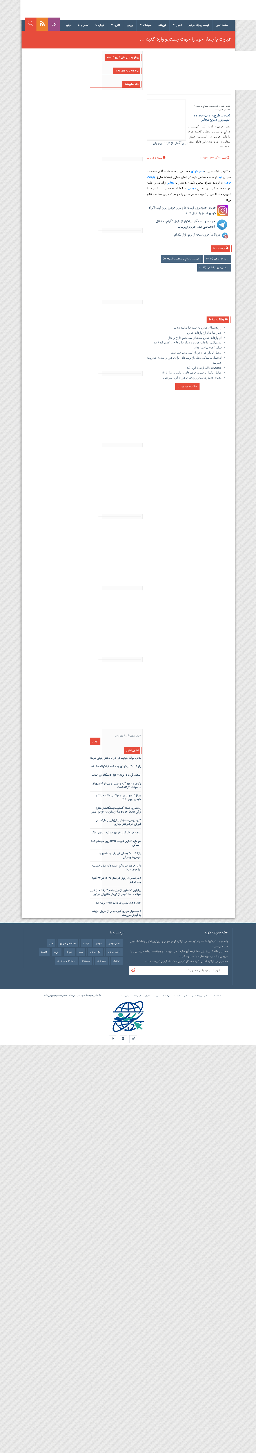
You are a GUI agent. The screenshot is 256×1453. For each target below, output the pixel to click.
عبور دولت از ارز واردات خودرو (204, 332)
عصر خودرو (114, 943)
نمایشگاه (146, 25)
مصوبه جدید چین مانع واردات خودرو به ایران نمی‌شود (192, 377)
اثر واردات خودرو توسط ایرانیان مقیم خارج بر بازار (195, 337)
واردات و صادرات (65, 961)
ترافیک (116, 961)
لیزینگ (162, 25)
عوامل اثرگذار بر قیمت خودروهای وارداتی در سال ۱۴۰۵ (192, 372)
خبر (51, 943)
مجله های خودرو (68, 943)
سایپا (81, 952)
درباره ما (99, 25)
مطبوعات (101, 961)
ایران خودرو (95, 952)
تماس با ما (83, 25)
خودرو (99, 943)
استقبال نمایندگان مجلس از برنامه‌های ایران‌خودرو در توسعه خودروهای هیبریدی (183, 360)
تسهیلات (86, 961)
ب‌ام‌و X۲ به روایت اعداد (208, 347)
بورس (130, 25)
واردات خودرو (216, 259)
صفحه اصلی (222, 25)
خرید (56, 952)
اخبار (177, 25)
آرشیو (68, 25)
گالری (115, 25)
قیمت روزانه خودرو (199, 25)
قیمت (86, 943)
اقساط (44, 952)
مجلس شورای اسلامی (213, 267)
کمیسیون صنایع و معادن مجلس (181, 259)
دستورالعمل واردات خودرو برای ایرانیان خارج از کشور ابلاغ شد (188, 342)
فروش (69, 952)
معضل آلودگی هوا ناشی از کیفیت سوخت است (196, 352)
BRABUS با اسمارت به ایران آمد (204, 367)
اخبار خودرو (114, 952)
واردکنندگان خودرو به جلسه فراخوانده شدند (198, 327)
